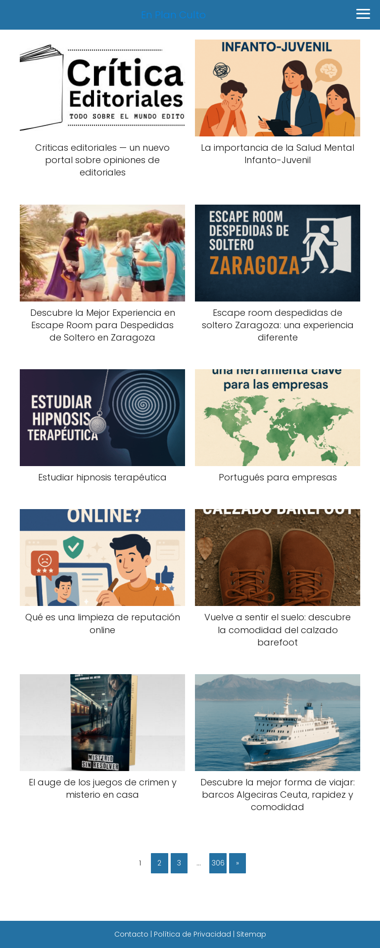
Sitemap (251, 934)
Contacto (131, 934)
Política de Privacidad (192, 934)
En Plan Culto (173, 15)
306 (218, 863)
